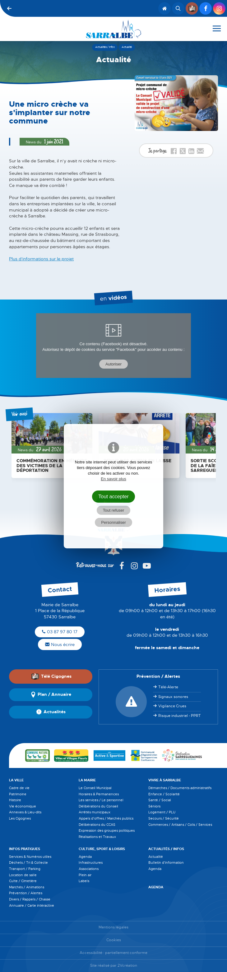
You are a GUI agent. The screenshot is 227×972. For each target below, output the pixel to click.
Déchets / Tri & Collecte (28, 862)
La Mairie (87, 780)
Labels (84, 881)
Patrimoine (17, 794)
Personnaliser (113, 522)
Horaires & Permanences (99, 794)
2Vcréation (127, 965)
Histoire (15, 800)
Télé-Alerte (168, 687)
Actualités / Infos (166, 849)
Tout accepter (113, 496)
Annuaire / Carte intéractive (31, 905)
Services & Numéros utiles (30, 856)
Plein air (85, 875)
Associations (89, 869)
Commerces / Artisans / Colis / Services (180, 824)
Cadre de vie (19, 788)
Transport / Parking (24, 869)
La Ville (16, 780)
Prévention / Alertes (25, 893)
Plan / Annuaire (50, 694)
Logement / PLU (161, 812)
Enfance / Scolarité (164, 794)
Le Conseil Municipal (95, 788)
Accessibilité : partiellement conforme (113, 953)
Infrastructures (91, 862)
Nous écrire (60, 644)
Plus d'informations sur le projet (41, 259)
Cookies (113, 940)
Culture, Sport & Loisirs (102, 849)
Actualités (51, 712)
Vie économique (22, 806)
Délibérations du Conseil (98, 806)
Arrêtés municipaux (94, 812)
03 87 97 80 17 (59, 632)
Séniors (154, 806)
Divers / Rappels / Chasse (29, 899)
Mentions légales (113, 927)
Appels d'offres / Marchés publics (106, 818)
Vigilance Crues (172, 706)
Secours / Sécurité (163, 818)
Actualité (155, 856)
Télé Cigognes (51, 676)
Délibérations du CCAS (97, 824)
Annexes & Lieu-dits (25, 812)
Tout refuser (113, 510)
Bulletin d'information (166, 862)
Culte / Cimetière (23, 881)
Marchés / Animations (26, 887)
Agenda (85, 856)
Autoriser (113, 364)
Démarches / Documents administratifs (179, 788)
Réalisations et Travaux (97, 837)
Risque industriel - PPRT (179, 715)
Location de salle (23, 875)
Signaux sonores (173, 696)
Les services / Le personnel (101, 800)
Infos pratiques (24, 849)
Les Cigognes (20, 818)
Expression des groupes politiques (107, 830)
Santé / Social (159, 800)
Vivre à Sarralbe (164, 780)
